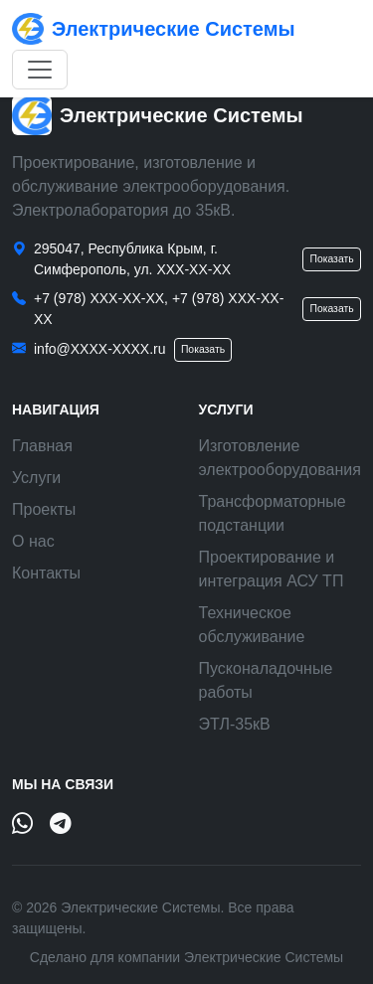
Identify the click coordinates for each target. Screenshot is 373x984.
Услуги (36, 477)
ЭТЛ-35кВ (235, 724)
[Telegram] (61, 825)
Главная (42, 445)
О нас (33, 541)
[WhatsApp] (23, 825)
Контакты (46, 573)
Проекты (44, 509)
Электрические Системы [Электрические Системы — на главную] (153, 29)
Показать (331, 258)
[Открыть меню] (40, 69)
